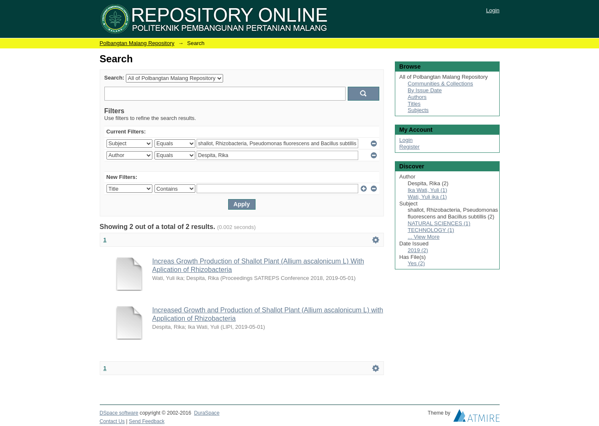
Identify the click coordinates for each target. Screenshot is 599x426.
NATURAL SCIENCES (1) (439, 223)
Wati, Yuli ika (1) (427, 197)
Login (493, 10)
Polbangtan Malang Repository (137, 43)
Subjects (418, 110)
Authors (417, 97)
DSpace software (119, 413)
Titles (414, 104)
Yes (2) (416, 263)
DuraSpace (206, 413)
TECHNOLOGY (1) (431, 230)
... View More (424, 237)
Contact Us (112, 421)
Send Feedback (147, 421)
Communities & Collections (440, 83)
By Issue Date (425, 90)
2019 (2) (418, 250)
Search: (114, 78)
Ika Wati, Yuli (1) (427, 190)
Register (409, 147)
